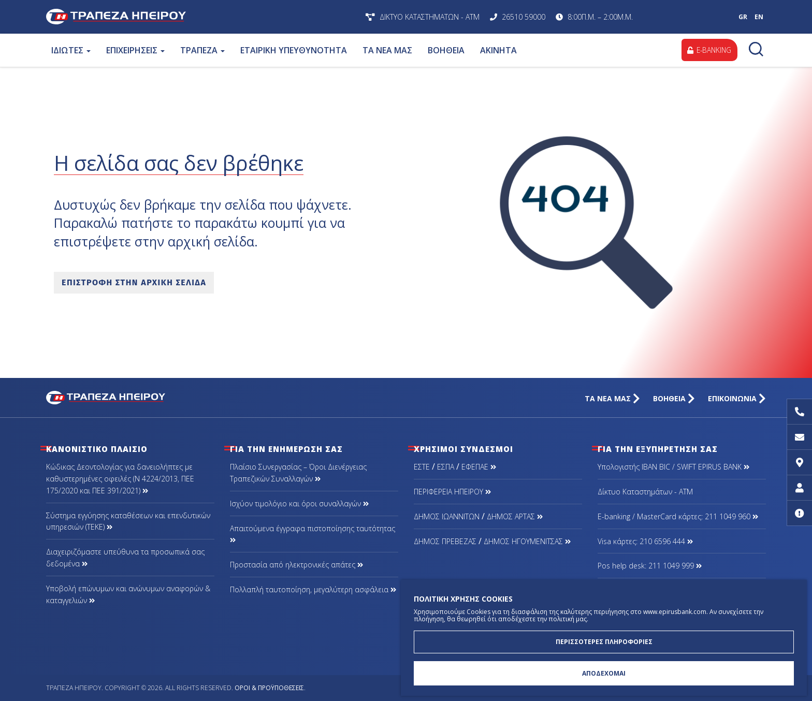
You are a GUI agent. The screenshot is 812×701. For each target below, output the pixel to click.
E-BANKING (708, 50)
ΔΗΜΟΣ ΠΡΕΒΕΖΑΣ (445, 541)
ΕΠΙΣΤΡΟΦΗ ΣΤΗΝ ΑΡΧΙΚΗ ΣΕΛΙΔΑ (134, 282)
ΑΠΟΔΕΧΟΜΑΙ (604, 672)
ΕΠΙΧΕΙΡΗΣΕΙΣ (135, 50)
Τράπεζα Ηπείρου (182, 17)
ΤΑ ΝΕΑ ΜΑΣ (387, 50)
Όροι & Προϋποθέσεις (269, 687)
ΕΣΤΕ (422, 467)
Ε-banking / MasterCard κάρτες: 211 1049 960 (678, 516)
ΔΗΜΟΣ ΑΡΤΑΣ (515, 516)
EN (759, 16)
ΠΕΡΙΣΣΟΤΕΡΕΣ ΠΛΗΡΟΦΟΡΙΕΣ (604, 640)
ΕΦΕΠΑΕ (478, 467)
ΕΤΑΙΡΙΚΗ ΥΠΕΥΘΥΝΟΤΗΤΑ (293, 50)
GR (742, 16)
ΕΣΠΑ (445, 467)
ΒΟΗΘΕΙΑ (446, 50)
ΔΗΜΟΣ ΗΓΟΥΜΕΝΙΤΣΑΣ (527, 541)
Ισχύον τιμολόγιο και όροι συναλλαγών (299, 503)
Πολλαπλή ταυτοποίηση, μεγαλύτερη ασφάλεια (313, 589)
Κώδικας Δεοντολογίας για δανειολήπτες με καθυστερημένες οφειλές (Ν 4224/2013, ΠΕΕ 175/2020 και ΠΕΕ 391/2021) (120, 478)
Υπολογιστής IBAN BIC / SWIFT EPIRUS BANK (673, 467)
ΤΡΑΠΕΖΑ (202, 50)
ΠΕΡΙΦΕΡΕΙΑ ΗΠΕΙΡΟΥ (452, 491)
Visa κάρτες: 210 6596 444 (645, 541)
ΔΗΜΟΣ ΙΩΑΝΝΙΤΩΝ (447, 516)
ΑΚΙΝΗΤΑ (498, 50)
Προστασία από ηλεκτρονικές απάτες (296, 564)
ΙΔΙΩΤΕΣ (71, 50)
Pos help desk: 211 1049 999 (650, 566)
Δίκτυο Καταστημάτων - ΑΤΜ (645, 491)
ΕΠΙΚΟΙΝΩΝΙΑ (737, 398)
